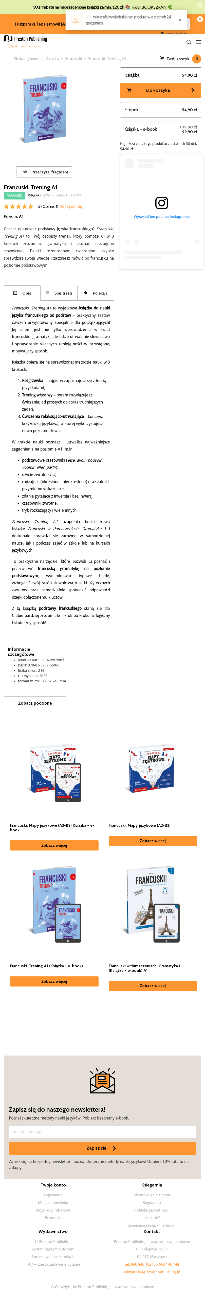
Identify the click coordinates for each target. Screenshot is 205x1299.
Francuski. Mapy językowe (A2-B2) (140, 825)
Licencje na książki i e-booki (151, 1225)
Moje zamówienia (53, 1202)
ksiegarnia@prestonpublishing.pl (151, 1272)
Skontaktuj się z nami (152, 1195)
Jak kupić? (152, 1218)
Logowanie (53, 1195)
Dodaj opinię (70, 206)
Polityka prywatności (152, 1210)
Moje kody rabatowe (53, 1210)
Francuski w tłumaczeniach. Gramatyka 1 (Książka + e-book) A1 (144, 968)
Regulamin (152, 1202)
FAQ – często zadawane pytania (53, 1264)
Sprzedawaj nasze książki (53, 1257)
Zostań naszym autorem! (53, 1249)
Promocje (53, 1218)
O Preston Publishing (53, 1241)
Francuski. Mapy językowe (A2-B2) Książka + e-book (52, 827)
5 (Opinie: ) (48, 206)
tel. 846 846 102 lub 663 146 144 (152, 1264)
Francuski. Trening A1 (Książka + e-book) (46, 966)
